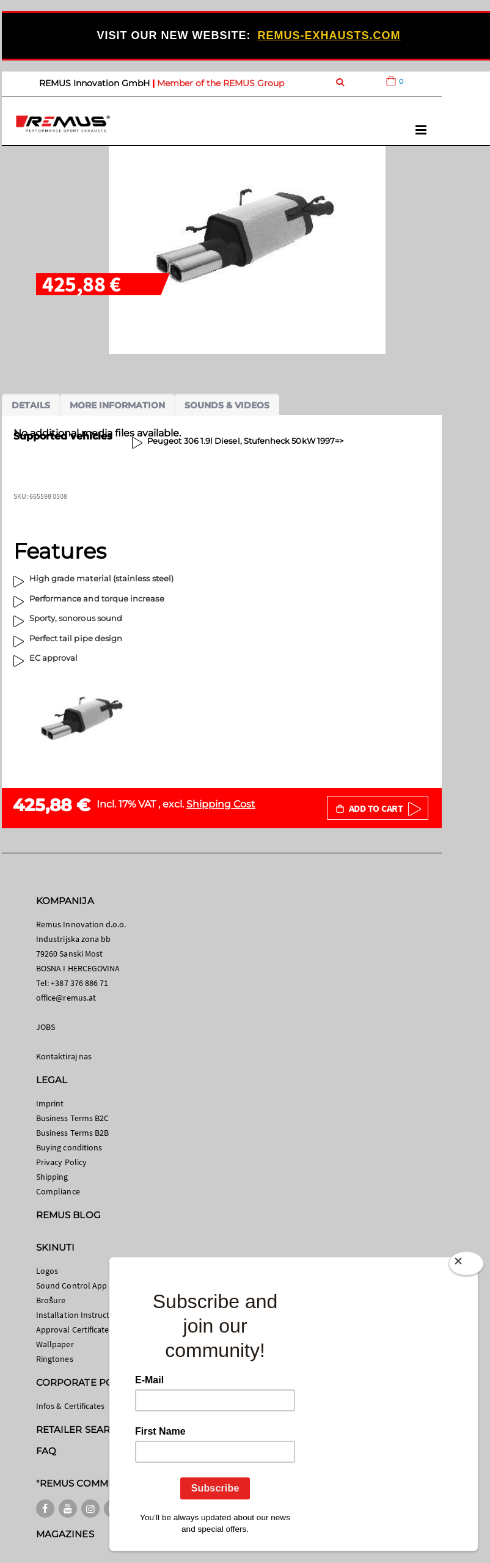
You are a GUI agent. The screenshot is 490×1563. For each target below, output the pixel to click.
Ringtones (54, 1358)
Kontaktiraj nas (64, 1056)
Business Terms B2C (72, 1118)
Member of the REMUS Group (220, 83)
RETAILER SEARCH (80, 1429)
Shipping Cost (220, 804)
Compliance (58, 1191)
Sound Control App (71, 1285)
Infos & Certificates (70, 1405)
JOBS (45, 1026)
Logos (47, 1270)
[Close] (466, 1266)
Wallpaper (55, 1344)
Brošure (51, 1300)
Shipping (52, 1176)
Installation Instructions (80, 1314)
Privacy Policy (61, 1162)
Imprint (50, 1103)
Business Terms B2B (72, 1132)
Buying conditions (69, 1147)
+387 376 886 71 (79, 982)
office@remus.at (66, 997)
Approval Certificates (74, 1329)
